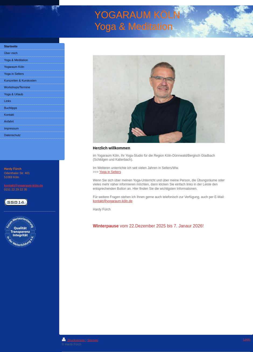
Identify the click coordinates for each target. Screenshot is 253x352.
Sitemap (92, 340)
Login (246, 339)
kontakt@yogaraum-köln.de (112, 201)
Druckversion (74, 340)
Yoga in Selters (110, 172)
